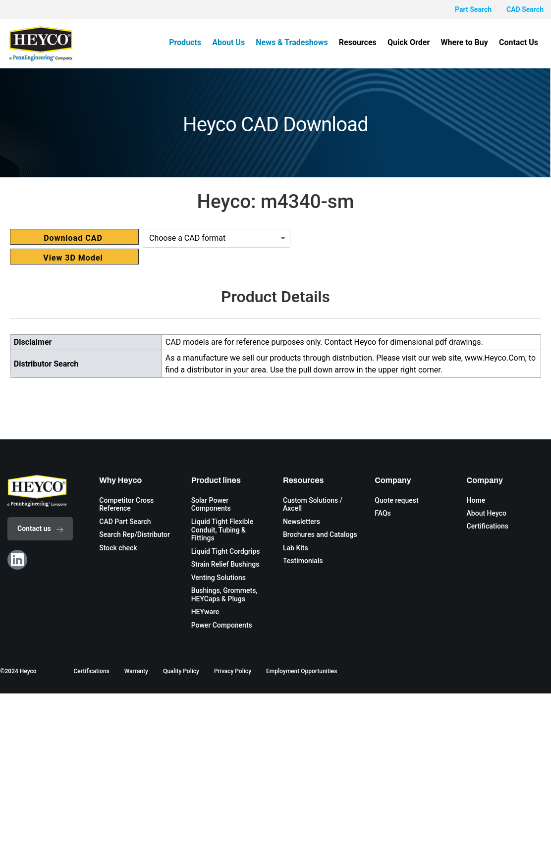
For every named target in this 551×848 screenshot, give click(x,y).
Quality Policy (181, 671)
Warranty (136, 671)
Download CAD (73, 238)
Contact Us (519, 42)
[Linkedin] (17, 560)
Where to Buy (466, 42)
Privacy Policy (232, 671)
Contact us (40, 528)
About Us (234, 42)
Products (192, 42)
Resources (361, 42)
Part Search (473, 9)
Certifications (91, 671)
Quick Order (411, 42)
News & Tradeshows (296, 42)
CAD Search (525, 9)
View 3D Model (73, 258)
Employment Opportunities (301, 671)
